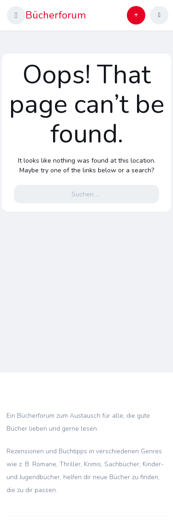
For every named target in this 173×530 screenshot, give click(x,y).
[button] (16, 15)
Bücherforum (55, 15)
